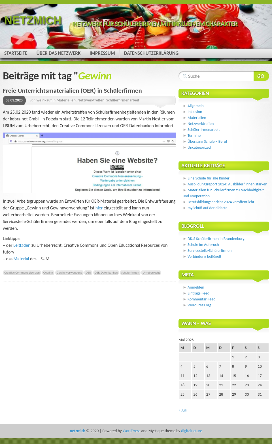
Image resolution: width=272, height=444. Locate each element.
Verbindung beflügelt (204, 256)
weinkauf (44, 100)
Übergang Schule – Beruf (207, 141)
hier (99, 208)
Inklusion (195, 111)
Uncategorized (199, 147)
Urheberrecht (151, 272)
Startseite (15, 53)
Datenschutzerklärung (151, 53)
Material (21, 258)
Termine (194, 135)
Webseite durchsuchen (261, 76)
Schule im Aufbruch (203, 244)
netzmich (32, 20)
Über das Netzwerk (59, 53)
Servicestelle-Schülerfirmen (209, 250)
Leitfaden (22, 245)
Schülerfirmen (130, 272)
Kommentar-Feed (201, 299)
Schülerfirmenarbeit (122, 100)
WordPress (131, 430)
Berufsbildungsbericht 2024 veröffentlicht (221, 202)
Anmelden (196, 287)
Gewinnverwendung (69, 272)
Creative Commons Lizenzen (22, 272)
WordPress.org (199, 305)
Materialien (66, 100)
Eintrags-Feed (198, 293)
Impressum (102, 53)
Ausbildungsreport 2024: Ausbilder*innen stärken (227, 184)
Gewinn (48, 272)
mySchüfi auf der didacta (208, 207)
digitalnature (191, 430)
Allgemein (196, 105)
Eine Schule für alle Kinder (209, 178)
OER (88, 272)
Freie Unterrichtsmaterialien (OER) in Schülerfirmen (72, 90)
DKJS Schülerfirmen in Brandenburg (216, 238)
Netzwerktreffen (91, 100)
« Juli (182, 410)
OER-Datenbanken (106, 272)
